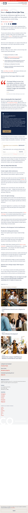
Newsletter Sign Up (5, 370)
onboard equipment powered (13, 57)
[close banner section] (26, 0)
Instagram (3, 394)
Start (2, 10)
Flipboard (3, 401)
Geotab (10, 36)
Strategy (6, 10)
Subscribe (21, 151)
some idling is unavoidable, (8, 70)
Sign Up (26, 4)
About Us (2, 408)
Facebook (3, 399)
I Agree (14, 510)
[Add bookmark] (14, 24)
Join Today (7, 131)
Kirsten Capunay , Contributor (7, 21)
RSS (1, 414)
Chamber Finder (4, 365)
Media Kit (3, 374)
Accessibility (3, 410)
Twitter (2, 397)
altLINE (22, 179)
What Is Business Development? (10, 334)
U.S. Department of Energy (12, 102)
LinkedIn (3, 395)
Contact (2, 407)
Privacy (2, 409)
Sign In (23, 4)
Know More (13, 507)
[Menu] (1, 3)
